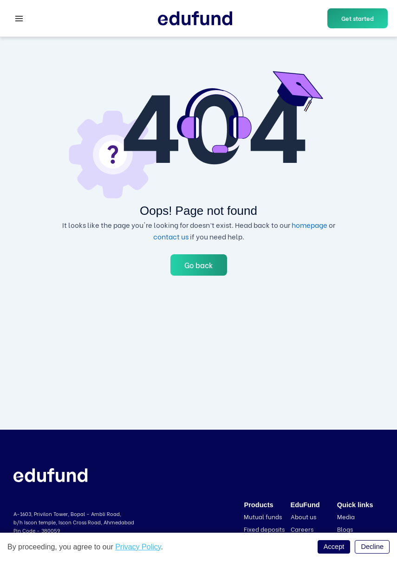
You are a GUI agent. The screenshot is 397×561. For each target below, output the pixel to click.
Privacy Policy (138, 547)
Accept (334, 546)
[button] (357, 18)
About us (303, 516)
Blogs (345, 528)
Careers (302, 528)
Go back (198, 264)
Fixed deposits (264, 528)
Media (346, 516)
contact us (171, 236)
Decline (372, 546)
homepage (309, 224)
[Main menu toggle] (19, 18)
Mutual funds (263, 516)
